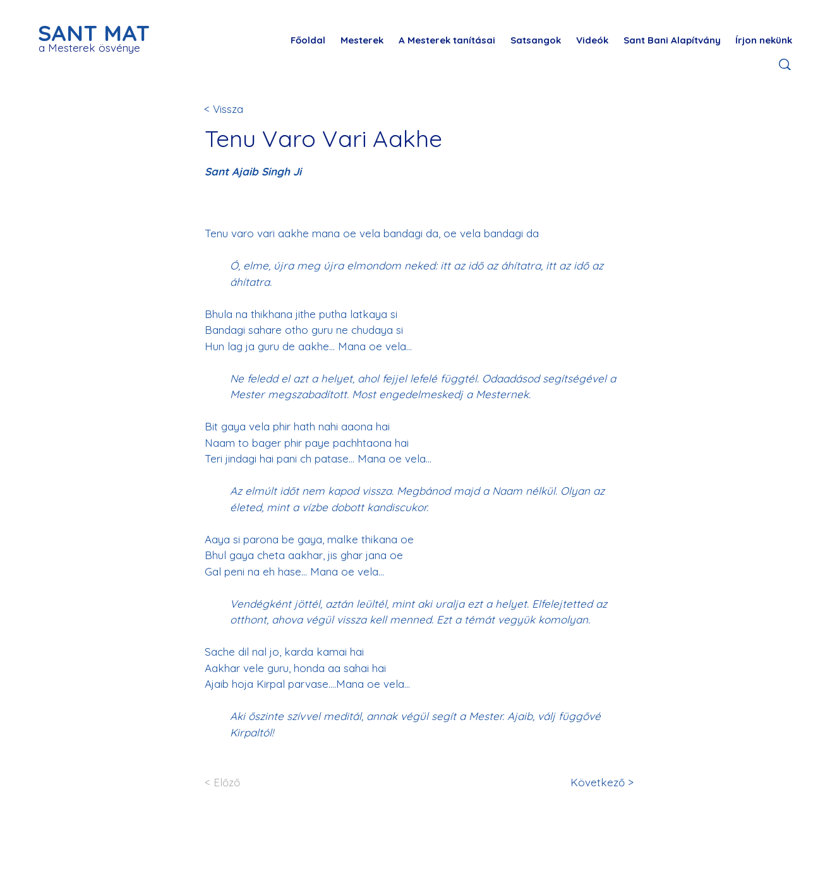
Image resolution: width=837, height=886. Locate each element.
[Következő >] (600, 782)
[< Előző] (246, 782)
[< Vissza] (245, 109)
